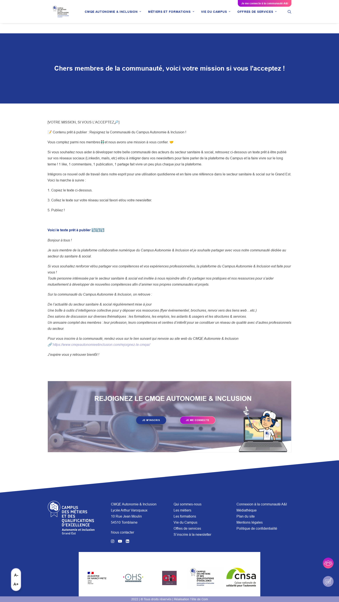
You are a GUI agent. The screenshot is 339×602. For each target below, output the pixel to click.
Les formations (185, 516)
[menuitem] (116, 16)
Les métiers (182, 510)
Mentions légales (250, 522)
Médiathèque (247, 510)
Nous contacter (122, 532)
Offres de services (187, 528)
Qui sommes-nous (187, 504)
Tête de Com (199, 599)
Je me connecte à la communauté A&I (264, 3)
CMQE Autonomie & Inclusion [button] (116, 16)
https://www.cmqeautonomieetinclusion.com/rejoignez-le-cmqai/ (101, 345)
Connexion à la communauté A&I (262, 504)
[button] (293, 16)
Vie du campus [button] (219, 16)
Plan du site (246, 516)
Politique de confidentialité (257, 528)
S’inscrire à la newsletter (192, 534)
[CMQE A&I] (63, 17)
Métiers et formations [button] (175, 16)
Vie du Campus (185, 522)
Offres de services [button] (260, 16)
